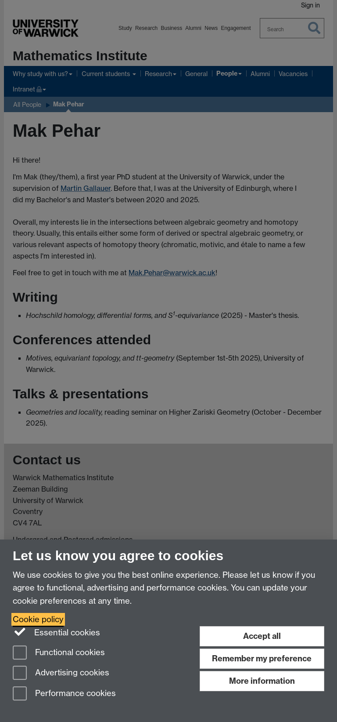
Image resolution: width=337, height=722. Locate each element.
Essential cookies (56, 632)
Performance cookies (64, 694)
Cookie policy (38, 619)
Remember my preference (262, 658)
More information (262, 681)
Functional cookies (59, 653)
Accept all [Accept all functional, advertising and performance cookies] (262, 636)
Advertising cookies (61, 673)
